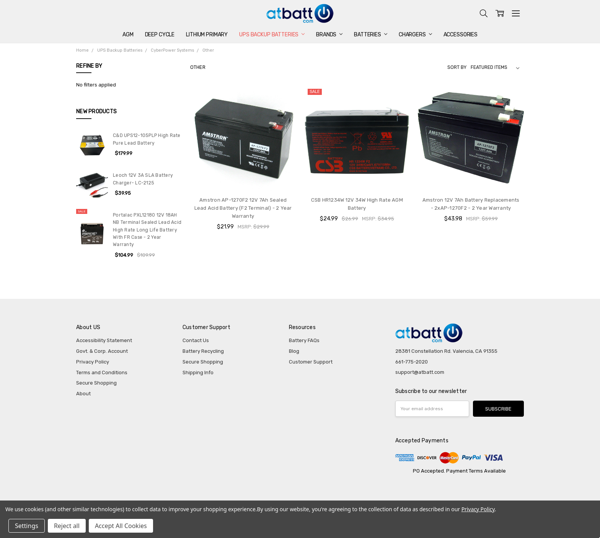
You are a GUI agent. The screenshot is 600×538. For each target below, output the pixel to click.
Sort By (456, 67)
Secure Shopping (96, 383)
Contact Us (196, 340)
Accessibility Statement (104, 340)
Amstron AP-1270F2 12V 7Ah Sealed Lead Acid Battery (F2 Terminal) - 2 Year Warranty (243, 208)
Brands (329, 34)
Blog (294, 351)
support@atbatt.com (419, 372)
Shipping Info (198, 372)
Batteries (370, 34)
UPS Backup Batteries (272, 34)
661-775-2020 (411, 362)
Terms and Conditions (101, 372)
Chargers (415, 34)
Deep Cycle (160, 34)
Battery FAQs (304, 340)
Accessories (460, 34)
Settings (26, 526)
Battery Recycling (203, 351)
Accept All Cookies (121, 526)
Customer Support (311, 362)
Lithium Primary (207, 34)
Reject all (67, 526)
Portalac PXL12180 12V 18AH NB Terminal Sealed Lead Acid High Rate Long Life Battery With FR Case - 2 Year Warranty (147, 229)
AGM (128, 34)
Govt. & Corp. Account (102, 351)
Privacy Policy (92, 362)
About (83, 393)
